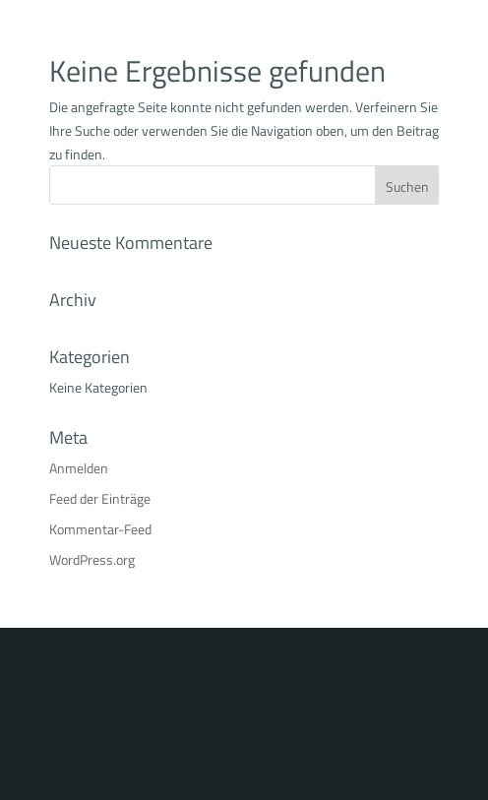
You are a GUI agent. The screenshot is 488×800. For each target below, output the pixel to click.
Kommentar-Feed (100, 529)
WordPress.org (92, 559)
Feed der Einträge (100, 498)
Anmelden (78, 468)
